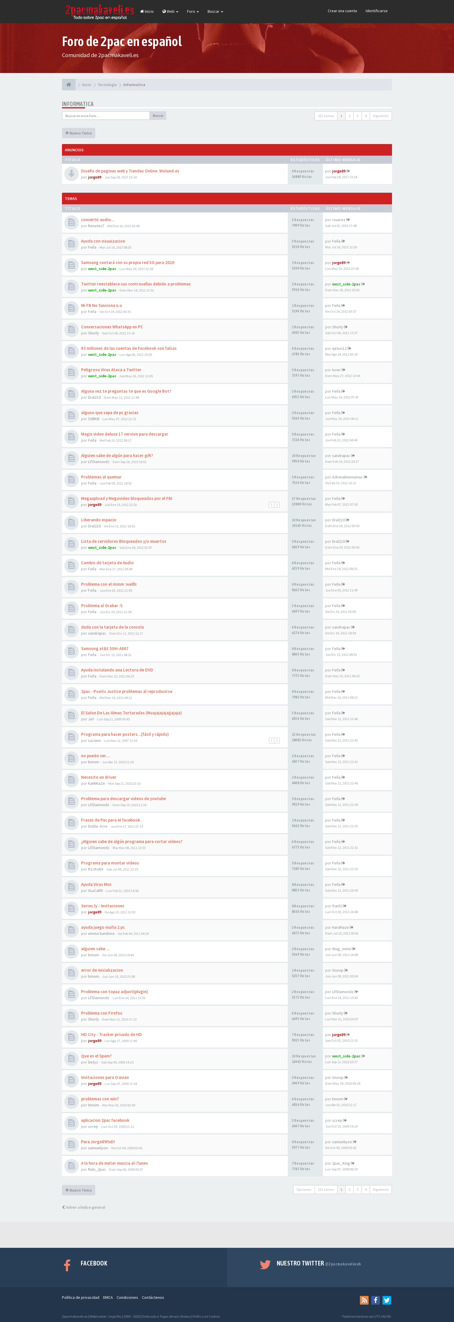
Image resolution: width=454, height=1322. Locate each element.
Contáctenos (153, 1297)
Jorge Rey (115, 1316)
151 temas (326, 116)
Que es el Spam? (96, 1056)
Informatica (78, 104)
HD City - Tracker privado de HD (111, 1034)
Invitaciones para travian (105, 1077)
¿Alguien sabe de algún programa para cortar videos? (132, 841)
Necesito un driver (98, 777)
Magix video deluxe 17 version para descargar (124, 434)
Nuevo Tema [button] (78, 133)
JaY (91, 719)
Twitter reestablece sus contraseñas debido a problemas (136, 284)
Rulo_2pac (97, 1169)
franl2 (337, 905)
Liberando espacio (98, 519)
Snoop (337, 970)
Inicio (147, 11)
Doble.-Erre (97, 826)
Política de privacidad (80, 1297)
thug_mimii (341, 948)
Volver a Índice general (83, 1207)
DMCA (108, 1297)
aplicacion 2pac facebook (105, 1120)
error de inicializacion (102, 970)
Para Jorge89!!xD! (98, 1141)
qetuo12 (339, 348)
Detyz (93, 1062)
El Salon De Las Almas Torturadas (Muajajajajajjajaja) (131, 712)
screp (93, 1126)
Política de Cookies (206, 1316)
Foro (193, 11)
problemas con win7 (100, 1098)
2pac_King (341, 1163)
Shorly (93, 333)
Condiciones (127, 1297)
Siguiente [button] (381, 116)
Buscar (215, 11)
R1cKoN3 (95, 869)
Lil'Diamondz (98, 461)
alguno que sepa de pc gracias (109, 412)
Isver (336, 369)
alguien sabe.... (95, 948)
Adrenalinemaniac (347, 477)
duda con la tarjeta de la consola (112, 627)
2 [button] (349, 116)
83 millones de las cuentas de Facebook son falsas (129, 348)
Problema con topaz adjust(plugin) (114, 991)
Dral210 (94, 397)
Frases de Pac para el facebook (110, 820)
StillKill (93, 418)
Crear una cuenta (342, 10)
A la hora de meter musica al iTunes (114, 1163)
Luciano (94, 740)
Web (170, 11)
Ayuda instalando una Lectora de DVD (117, 670)
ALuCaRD (95, 890)
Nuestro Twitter (319, 1263)
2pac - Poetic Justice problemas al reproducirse (126, 691)
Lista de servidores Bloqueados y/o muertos (123, 541)
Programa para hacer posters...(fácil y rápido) (125, 734)
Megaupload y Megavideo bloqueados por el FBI (126, 498)
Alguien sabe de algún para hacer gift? (117, 455)
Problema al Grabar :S (101, 605)
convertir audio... (97, 219)
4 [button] (366, 116)
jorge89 (94, 177)
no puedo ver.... (95, 755)
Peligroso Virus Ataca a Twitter (111, 369)
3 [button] (357, 116)
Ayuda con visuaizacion (103, 241)
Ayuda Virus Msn (96, 884)
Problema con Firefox (101, 1013)
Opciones (304, 1189)
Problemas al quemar (101, 477)
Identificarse (377, 10)
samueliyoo (98, 1147)
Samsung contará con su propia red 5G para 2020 (127, 262)
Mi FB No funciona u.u (101, 305)
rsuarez (338, 219)
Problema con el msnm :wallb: (109, 584)
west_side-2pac (102, 268)
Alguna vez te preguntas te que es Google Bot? (126, 391)
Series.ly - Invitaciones (102, 905)
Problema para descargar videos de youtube (123, 798)
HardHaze (340, 927)
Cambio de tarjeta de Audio (107, 562)
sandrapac (341, 455)
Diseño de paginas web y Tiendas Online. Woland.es (130, 171)
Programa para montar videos (110, 863)
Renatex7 (96, 225)
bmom (93, 761)
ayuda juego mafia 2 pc (103, 927)
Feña (92, 247)
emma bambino (101, 933)
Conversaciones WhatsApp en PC (112, 326)
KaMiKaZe (96, 783)
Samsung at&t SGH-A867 (105, 648)
